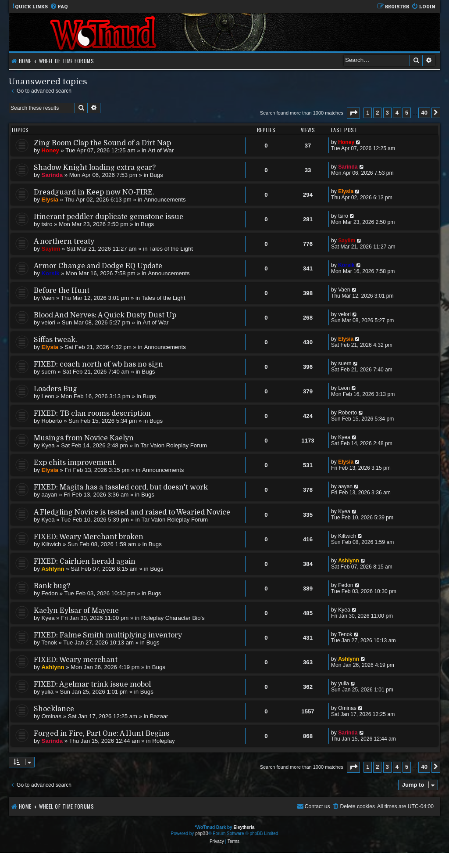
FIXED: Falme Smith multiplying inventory (108, 635)
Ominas (51, 716)
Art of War (161, 150)
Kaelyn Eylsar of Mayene (76, 611)
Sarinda (52, 175)
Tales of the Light (171, 248)
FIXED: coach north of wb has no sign (98, 364)
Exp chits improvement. (75, 463)
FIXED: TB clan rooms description (92, 414)
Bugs (156, 175)
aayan (49, 494)
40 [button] (424, 112)
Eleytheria (243, 827)
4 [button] (397, 112)
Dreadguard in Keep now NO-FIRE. (94, 192)
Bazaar (159, 716)
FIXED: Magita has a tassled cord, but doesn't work (121, 487)
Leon (48, 396)
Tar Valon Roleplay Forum (173, 445)
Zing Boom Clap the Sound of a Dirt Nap (102, 143)
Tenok (49, 642)
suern (49, 371)
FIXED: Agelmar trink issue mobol (92, 684)
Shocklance (54, 709)
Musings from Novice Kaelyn (84, 438)
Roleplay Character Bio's (173, 618)
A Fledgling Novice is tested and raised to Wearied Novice (132, 512)
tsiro (47, 224)
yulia (47, 691)
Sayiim (51, 248)
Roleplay (163, 741)
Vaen (48, 298)
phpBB (201, 833)
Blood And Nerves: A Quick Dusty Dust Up (105, 315)
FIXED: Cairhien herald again (84, 561)
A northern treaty (64, 241)
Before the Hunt (61, 291)
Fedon (50, 593)
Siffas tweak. (55, 340)
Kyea (48, 445)
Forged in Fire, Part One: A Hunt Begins (101, 734)
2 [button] (377, 112)
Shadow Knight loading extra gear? (95, 168)
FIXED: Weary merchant (76, 660)
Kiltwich (51, 544)
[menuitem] (59, 7)
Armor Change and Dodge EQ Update (98, 266)
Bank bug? (52, 586)
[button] (353, 113)
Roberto (52, 421)
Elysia (50, 199)
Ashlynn (53, 568)
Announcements (164, 199)
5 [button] (406, 112)
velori (49, 322)
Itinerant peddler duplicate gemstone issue (108, 217)
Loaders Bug (55, 389)
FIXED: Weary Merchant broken (88, 537)
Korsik (51, 273)
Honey (50, 150)
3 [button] (387, 112)
